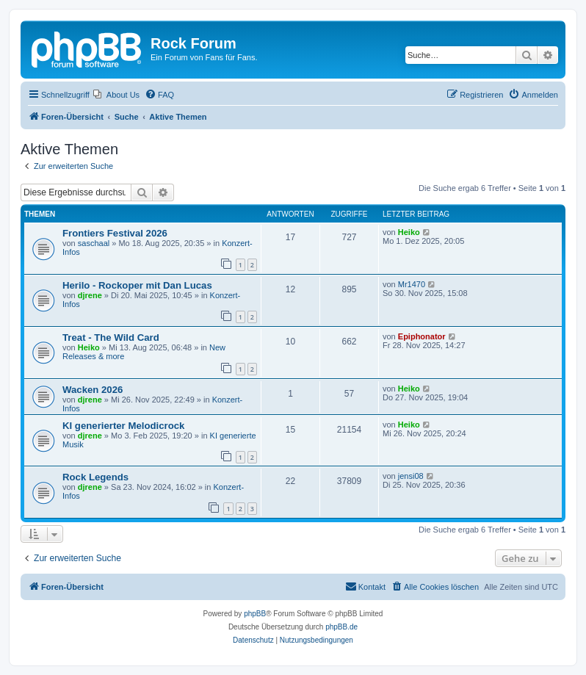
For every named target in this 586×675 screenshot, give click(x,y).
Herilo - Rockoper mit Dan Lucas (137, 285)
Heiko (409, 232)
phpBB (255, 614)
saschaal (93, 243)
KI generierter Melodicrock (123, 425)
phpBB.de (341, 627)
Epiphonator (422, 336)
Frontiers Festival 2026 (114, 233)
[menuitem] (116, 95)
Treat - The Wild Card (110, 337)
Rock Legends (95, 477)
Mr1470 (411, 284)
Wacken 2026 (92, 389)
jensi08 (411, 476)
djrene (90, 295)
